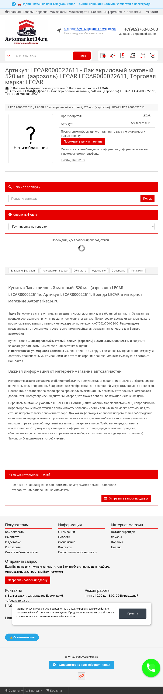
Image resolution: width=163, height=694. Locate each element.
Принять (132, 613)
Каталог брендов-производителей (39, 88)
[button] (151, 668)
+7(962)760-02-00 (141, 29)
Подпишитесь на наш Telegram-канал (81, 664)
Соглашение (66, 542)
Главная (13, 12)
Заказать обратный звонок (138, 33)
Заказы (116, 537)
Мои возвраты (79, 12)
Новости (64, 537)
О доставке (98, 270)
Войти (152, 12)
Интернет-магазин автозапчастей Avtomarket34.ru (44, 380)
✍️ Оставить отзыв (22, 637)
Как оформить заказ (54, 270)
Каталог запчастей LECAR (88, 88)
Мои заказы (58, 12)
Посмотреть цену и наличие (83, 141)
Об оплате (80, 270)
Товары (28, 12)
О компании (66, 532)
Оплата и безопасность (21, 552)
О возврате (118, 270)
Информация (113, 12)
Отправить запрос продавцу (126, 498)
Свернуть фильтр (23, 214)
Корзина (42, 12)
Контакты (134, 12)
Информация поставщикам (77, 552)
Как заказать (14, 532)
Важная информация (23, 270)
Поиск (81, 55)
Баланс (96, 12)
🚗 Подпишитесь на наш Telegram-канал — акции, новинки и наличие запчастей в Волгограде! (81, 4)
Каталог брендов (123, 532)
